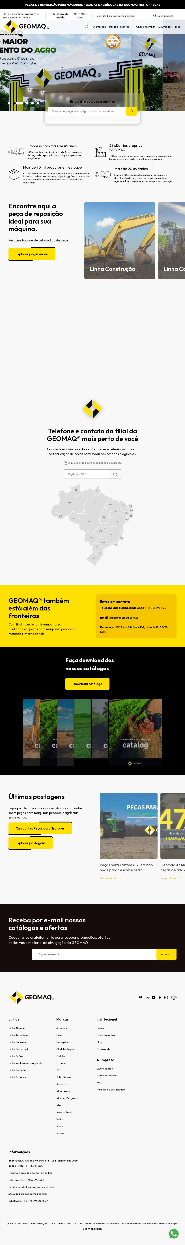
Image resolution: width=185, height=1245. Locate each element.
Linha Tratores (17, 1077)
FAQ (99, 1082)
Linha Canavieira (18, 1042)
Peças (100, 1028)
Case (59, 1035)
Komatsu (61, 1084)
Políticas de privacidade (110, 1089)
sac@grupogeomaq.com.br (30, 1193)
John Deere (63, 1077)
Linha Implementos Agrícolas (25, 1063)
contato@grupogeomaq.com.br (116, 16)
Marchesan (63, 1091)
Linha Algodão (16, 1028)
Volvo (59, 1126)
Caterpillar (62, 1042)
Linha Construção (18, 1049)
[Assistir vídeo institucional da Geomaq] (92, 340)
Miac (59, 1105)
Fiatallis (60, 1056)
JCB (58, 1070)
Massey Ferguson (67, 1098)
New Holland (64, 1112)
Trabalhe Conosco (107, 1075)
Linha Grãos (15, 1056)
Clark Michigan (65, 1049)
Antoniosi (61, 1028)
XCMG (60, 1133)
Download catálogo (87, 676)
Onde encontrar (145, 26)
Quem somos (104, 1068)
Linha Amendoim (18, 1035)
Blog (177, 26)
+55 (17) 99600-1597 (35, 1201)
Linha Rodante (17, 1070)
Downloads (165, 26)
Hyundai (61, 1063)
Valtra (59, 1119)
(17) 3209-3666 (68, 15)
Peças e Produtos (121, 26)
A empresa (99, 26)
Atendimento (163, 16)
